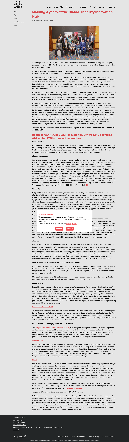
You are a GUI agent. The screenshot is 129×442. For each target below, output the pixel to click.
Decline (59, 228)
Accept (70, 228)
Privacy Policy (71, 224)
